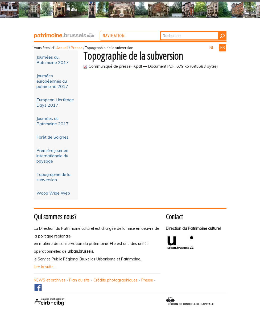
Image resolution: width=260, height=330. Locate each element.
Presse (76, 48)
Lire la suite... (45, 266)
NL (212, 47)
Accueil (62, 48)
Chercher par (182, 31)
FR (222, 47)
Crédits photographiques (115, 280)
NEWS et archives (49, 280)
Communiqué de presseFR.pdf (113, 66)
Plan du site (79, 280)
